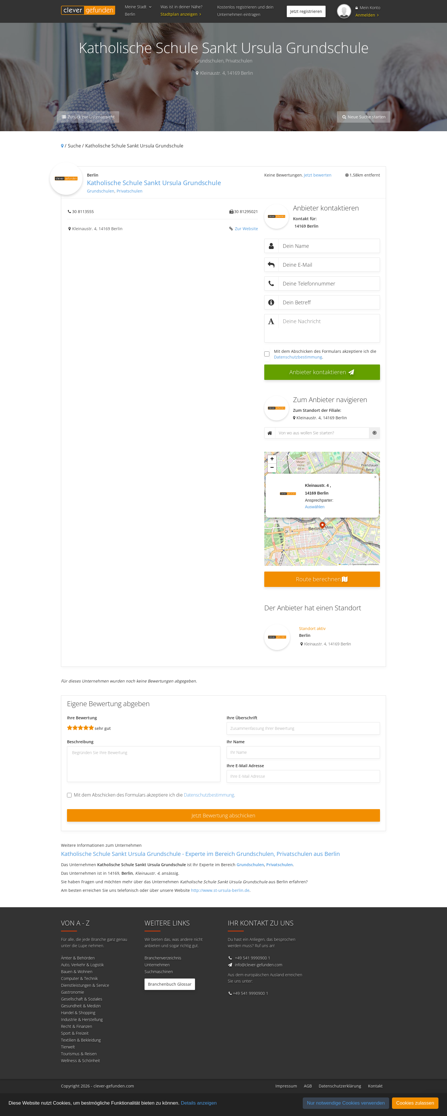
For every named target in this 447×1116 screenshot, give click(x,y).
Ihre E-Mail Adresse (245, 765)
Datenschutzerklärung (340, 1086)
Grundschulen (100, 191)
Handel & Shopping (78, 1012)
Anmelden (367, 15)
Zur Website (246, 228)
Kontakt (375, 1086)
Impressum (286, 1086)
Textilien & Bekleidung (81, 1040)
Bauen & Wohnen (76, 971)
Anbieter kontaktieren (322, 372)
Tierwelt (68, 1047)
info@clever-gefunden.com (258, 964)
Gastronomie (72, 992)
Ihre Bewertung (82, 717)
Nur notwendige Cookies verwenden (346, 1103)
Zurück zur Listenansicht (88, 117)
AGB (308, 1086)
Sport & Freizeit (75, 1033)
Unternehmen (157, 964)
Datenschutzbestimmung (298, 357)
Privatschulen (130, 191)
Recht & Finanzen (76, 1026)
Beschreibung (80, 741)
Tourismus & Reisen (79, 1053)
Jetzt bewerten (318, 175)
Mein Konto (367, 7)
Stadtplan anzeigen (181, 14)
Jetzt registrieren (306, 11)
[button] (322, 525)
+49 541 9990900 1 (252, 958)
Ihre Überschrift (242, 717)
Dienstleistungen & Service (85, 985)
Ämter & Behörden (78, 958)
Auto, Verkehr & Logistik (82, 964)
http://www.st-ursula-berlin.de (220, 890)
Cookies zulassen (415, 1103)
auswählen (315, 507)
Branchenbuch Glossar (170, 984)
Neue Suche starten (364, 117)
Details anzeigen (199, 1103)
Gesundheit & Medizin (81, 1005)
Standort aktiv (312, 628)
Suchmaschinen (159, 971)
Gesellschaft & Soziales (81, 999)
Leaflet (343, 564)
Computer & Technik (79, 978)
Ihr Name (236, 741)
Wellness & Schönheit (80, 1060)
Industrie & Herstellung (82, 1019)
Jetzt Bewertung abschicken (223, 815)
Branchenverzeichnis (163, 958)
